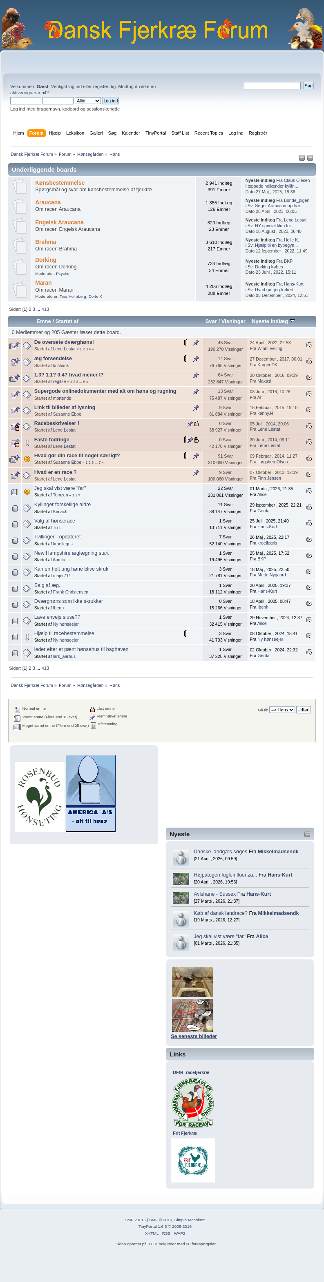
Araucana (48, 202)
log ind (75, 86)
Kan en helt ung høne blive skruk (71, 569)
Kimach (60, 511)
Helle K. (291, 239)
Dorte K (95, 296)
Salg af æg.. (48, 585)
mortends (62, 398)
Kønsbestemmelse (60, 183)
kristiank (61, 365)
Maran (43, 283)
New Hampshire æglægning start (71, 553)
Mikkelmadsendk (278, 852)
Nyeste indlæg (273, 321)
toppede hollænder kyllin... (273, 186)
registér (100, 86)
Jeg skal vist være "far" (220, 936)
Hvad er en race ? (55, 472)
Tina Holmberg (73, 296)
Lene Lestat (295, 219)
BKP (288, 261)
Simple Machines (190, 1220)
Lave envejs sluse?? (57, 617)
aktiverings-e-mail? (29, 92)
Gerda (263, 510)
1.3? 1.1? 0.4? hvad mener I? (69, 375)
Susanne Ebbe (67, 414)
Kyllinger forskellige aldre (62, 504)
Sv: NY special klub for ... (272, 225)
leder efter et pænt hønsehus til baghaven (81, 649)
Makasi (264, 381)
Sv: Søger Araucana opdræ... (276, 205)
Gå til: (263, 710)
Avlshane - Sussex (215, 894)
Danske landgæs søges (220, 852)
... (38, 309)
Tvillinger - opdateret (57, 537)
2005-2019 (182, 1226)
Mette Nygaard (271, 574)
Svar (211, 321)
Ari (260, 397)
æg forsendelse (53, 358)
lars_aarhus (64, 656)
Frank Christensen (71, 591)
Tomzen (60, 494)
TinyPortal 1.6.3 (153, 1226)
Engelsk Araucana (59, 222)
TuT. (57, 527)
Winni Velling (269, 348)
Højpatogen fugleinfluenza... (225, 875)
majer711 (62, 575)
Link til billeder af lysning (65, 407)
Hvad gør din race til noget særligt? (77, 455)
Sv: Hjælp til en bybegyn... (273, 245)
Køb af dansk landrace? (221, 913)
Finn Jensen (269, 478)
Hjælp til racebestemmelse (64, 633)
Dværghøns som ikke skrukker (68, 601)
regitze (59, 381)
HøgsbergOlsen (272, 461)
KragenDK (267, 364)
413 (45, 309)
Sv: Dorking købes (265, 266)
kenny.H (265, 413)
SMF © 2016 (160, 1220)
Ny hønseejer (66, 624)
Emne (43, 321)
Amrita (59, 559)
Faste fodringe (51, 440)
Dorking (45, 260)
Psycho (62, 273)
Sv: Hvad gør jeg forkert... (272, 289)
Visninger (233, 321)
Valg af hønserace (54, 521)
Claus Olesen (297, 180)
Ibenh (58, 607)
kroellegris (63, 543)
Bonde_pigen (296, 200)
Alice (262, 936)
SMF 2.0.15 (135, 1220)
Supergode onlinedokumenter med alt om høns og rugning (105, 391)
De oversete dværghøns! (64, 342)
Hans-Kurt (280, 875)
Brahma (45, 242)
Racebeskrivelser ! (56, 423)
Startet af (67, 321)
